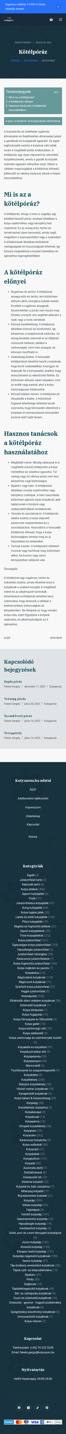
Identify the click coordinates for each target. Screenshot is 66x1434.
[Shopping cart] (51, 19)
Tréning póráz (15, 699)
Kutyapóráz (55, 686)
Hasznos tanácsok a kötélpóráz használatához (27, 108)
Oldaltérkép (33, 816)
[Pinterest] (47, 1407)
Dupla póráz (13, 681)
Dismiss (58, 6)
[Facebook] (19, 1407)
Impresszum (33, 807)
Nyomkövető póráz (18, 716)
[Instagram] (28, 1407)
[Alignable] (37, 1407)
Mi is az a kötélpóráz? (21, 97)
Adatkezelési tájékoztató (33, 798)
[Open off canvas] (60, 19)
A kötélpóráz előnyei (21, 101)
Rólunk (33, 836)
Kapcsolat (33, 824)
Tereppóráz (13, 733)
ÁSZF (33, 789)
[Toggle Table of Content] (54, 92)
